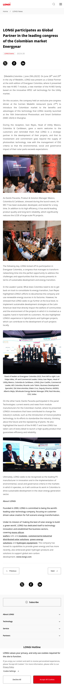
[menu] (60, 4)
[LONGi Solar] (6, 4)
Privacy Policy (8, 667)
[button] (53, 4)
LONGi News (18, 11)
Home (5, 11)
